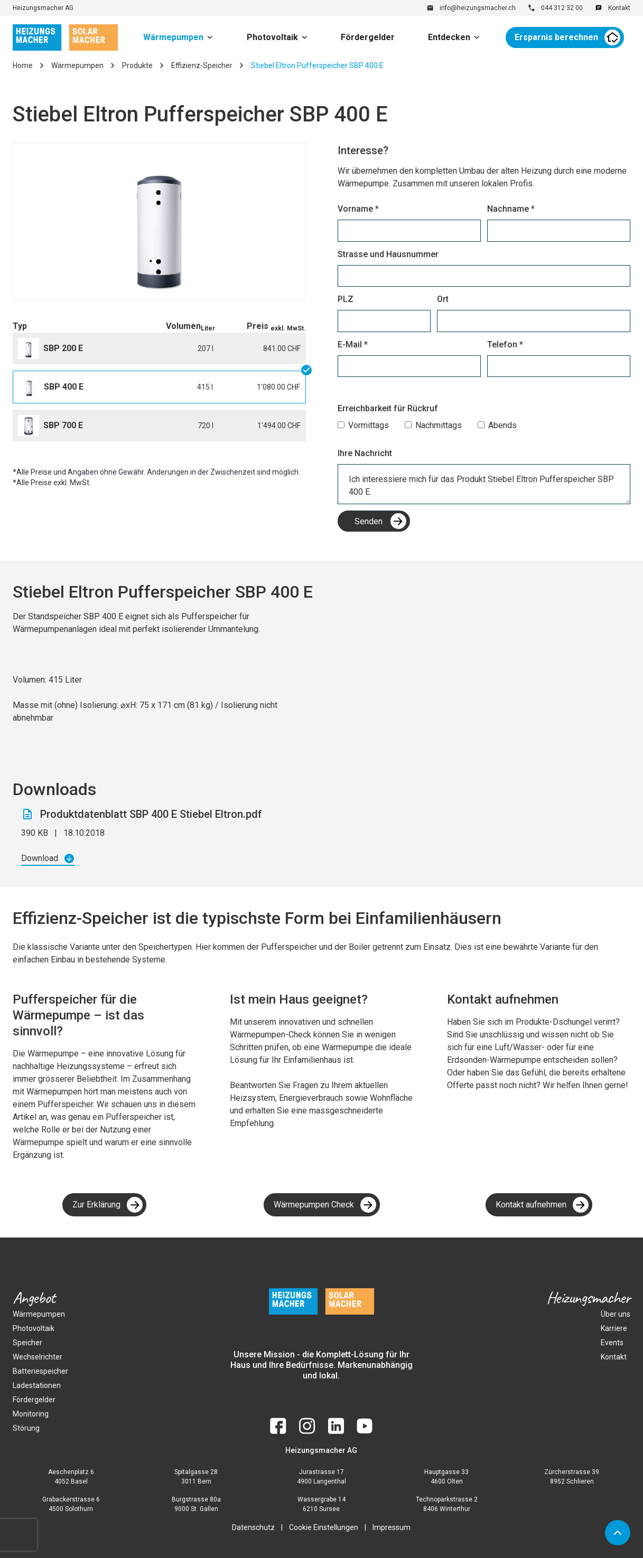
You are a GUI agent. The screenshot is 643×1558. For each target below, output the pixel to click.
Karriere (614, 1328)
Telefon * (505, 344)
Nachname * (511, 209)
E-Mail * (353, 344)
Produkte (137, 65)
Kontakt (614, 1357)
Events (612, 1342)
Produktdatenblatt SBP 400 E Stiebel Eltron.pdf (151, 814)
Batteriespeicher (40, 1371)
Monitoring (31, 1414)
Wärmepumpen (173, 37)
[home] (65, 37)
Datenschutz (253, 1527)
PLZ (345, 299)
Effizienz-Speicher (201, 65)
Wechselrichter (37, 1357)
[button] (181, 37)
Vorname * (358, 209)
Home (23, 65)
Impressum (391, 1527)
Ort (443, 299)
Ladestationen (37, 1385)
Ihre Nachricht (365, 453)
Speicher (27, 1342)
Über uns (615, 1314)
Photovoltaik (272, 37)
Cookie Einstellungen (323, 1527)
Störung (26, 1428)
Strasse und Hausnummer (388, 254)
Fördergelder (368, 37)
